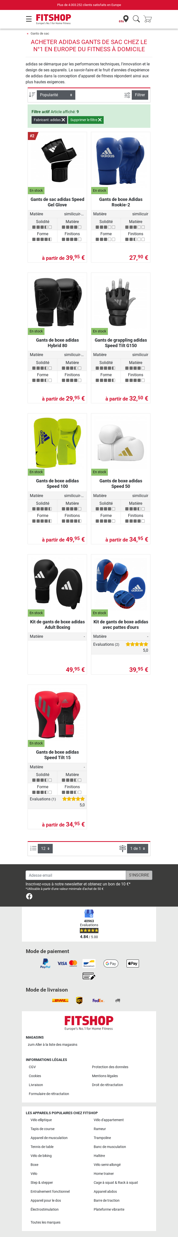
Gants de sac (40, 33)
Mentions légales (105, 1076)
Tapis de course (42, 1129)
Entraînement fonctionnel (50, 1192)
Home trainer (104, 1174)
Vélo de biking (41, 1156)
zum (52, 1045)
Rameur (100, 1129)
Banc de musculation (110, 1147)
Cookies (35, 1076)
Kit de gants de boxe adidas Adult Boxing (57, 624)
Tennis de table (42, 1147)
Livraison (36, 1085)
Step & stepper (42, 1183)
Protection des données (110, 1067)
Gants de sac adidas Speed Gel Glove (57, 202)
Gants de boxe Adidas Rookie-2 (120, 202)
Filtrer (140, 94)
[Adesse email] (76, 875)
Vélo (34, 1174)
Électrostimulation (45, 1209)
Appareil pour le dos (46, 1200)
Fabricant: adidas (49, 120)
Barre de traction (107, 1200)
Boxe (34, 1165)
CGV (32, 1067)
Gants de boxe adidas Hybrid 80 (57, 342)
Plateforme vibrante (109, 1209)
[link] (29, 897)
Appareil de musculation (49, 1138)
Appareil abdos (105, 1192)
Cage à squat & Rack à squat (116, 1183)
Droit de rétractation (107, 1085)
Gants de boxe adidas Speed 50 (120, 483)
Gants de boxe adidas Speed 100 (57, 483)
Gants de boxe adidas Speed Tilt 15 (57, 754)
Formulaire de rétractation (49, 1094)
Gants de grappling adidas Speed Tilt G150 (121, 342)
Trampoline (102, 1138)
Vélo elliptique (41, 1120)
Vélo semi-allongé (107, 1165)
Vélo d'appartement (109, 1120)
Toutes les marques (45, 1222)
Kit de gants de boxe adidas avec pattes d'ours (120, 624)
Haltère (99, 1156)
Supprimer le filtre (85, 120)
